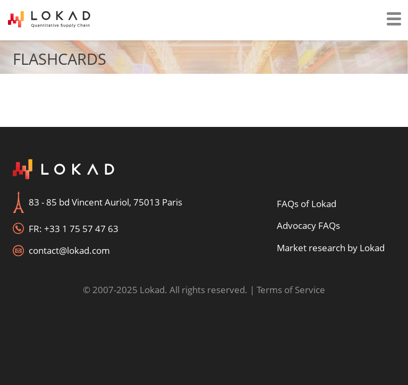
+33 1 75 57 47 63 (81, 229)
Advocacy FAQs (308, 225)
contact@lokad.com (69, 250)
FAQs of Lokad (306, 204)
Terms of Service (291, 290)
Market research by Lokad (331, 248)
